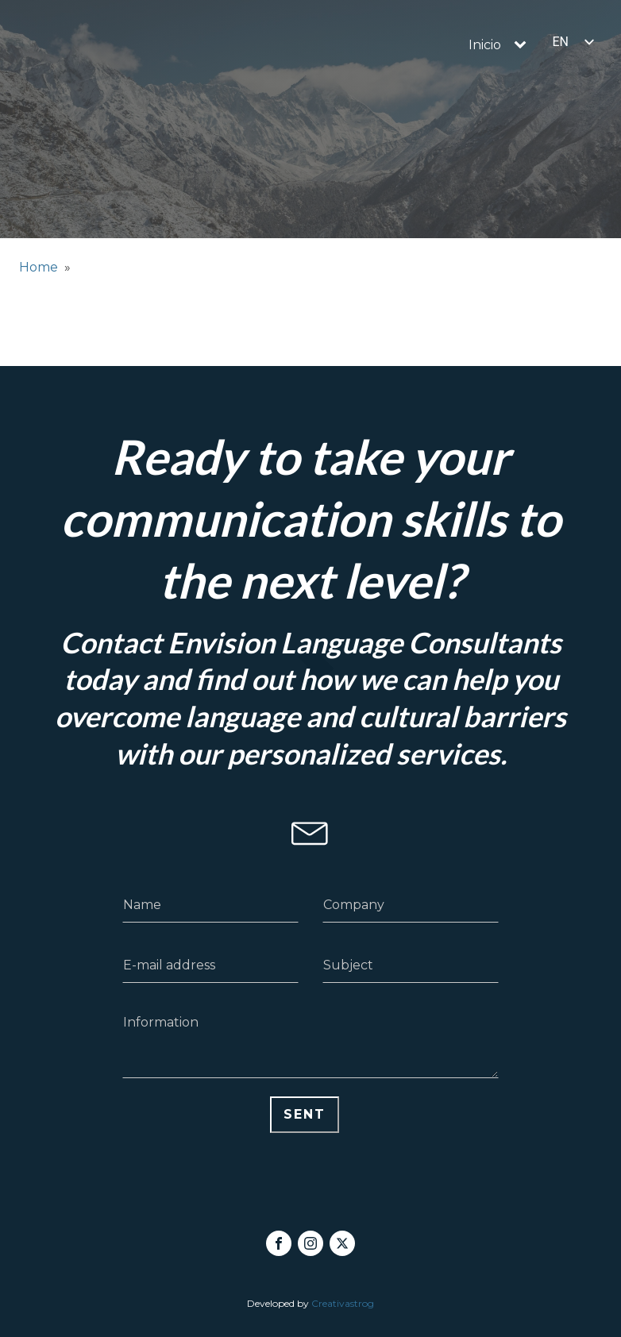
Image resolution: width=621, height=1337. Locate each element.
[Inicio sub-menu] (523, 45)
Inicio (485, 44)
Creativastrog (342, 1303)
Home (38, 267)
